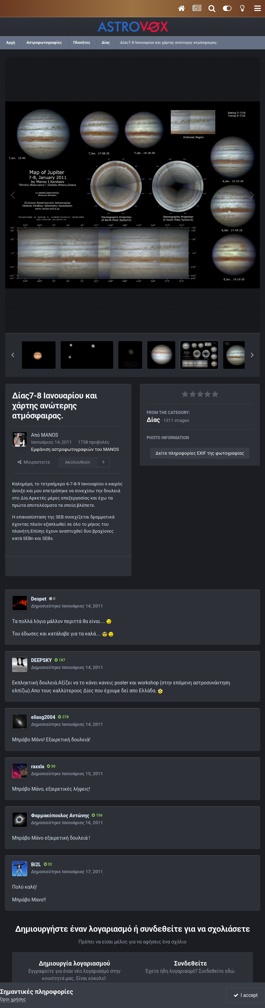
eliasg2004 (43, 717)
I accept (246, 995)
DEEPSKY (41, 660)
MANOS (49, 435)
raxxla (37, 766)
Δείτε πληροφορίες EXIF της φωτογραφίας (200, 453)
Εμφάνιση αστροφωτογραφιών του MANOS (75, 449)
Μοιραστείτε (34, 462)
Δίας (153, 419)
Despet (38, 599)
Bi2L (36, 864)
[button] (12, 355)
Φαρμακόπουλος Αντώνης (60, 815)
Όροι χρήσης (13, 999)
